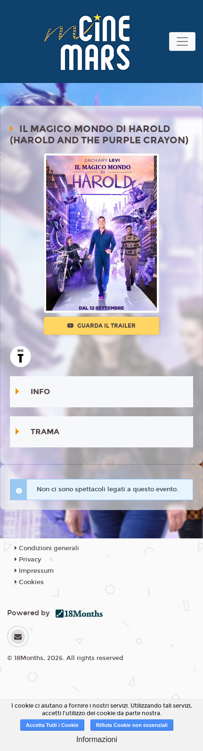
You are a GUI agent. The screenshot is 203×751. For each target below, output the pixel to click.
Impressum (34, 571)
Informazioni (96, 739)
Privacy (28, 559)
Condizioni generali (47, 548)
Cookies (29, 582)
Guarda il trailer (101, 325)
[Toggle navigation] (182, 41)
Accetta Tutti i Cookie (52, 725)
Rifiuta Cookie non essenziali (132, 725)
